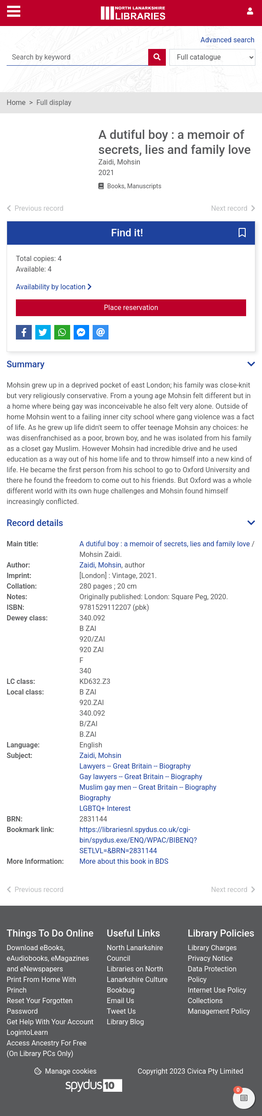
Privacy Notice (210, 958)
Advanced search (228, 40)
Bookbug (121, 990)
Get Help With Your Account (50, 1022)
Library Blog (125, 1022)
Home (16, 102)
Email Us (120, 1001)
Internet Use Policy (217, 990)
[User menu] (250, 11)
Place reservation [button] (175, 307)
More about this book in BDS (123, 861)
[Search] (157, 57)
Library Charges (212, 948)
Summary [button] (26, 364)
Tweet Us (121, 1011)
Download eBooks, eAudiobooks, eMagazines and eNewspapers (48, 958)
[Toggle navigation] (13, 10)
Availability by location (54, 287)
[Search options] (212, 57)
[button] (242, 233)
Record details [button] (35, 523)
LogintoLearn (27, 1032)
